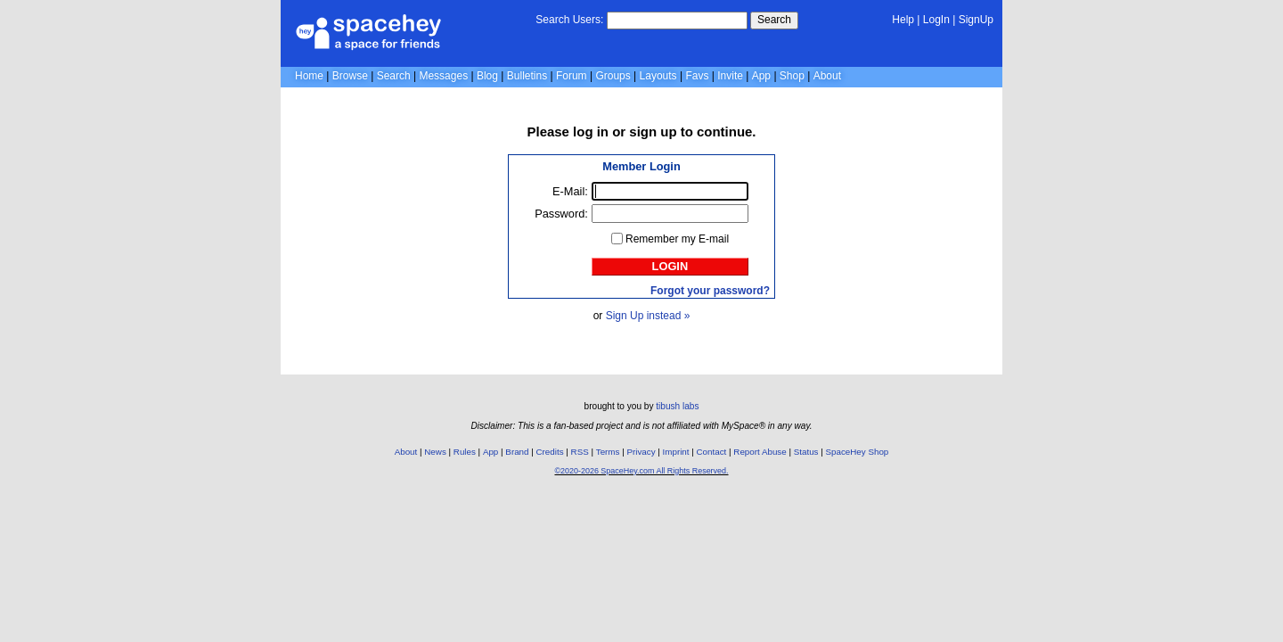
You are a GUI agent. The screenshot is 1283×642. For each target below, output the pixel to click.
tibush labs (677, 406)
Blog (487, 76)
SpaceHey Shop (857, 452)
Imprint (676, 452)
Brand (516, 452)
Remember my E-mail (677, 239)
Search (774, 19)
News (435, 452)
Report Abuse (759, 452)
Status (806, 452)
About (827, 76)
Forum (571, 76)
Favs (696, 76)
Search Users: (569, 19)
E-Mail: (570, 191)
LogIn (936, 19)
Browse (350, 76)
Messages (443, 76)
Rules (465, 452)
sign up (652, 131)
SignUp (976, 19)
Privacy (640, 452)
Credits (550, 452)
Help (903, 19)
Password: (561, 213)
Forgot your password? (710, 290)
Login (670, 266)
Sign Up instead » (648, 315)
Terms (608, 452)
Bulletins (527, 76)
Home (309, 76)
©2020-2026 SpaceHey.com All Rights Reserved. (641, 470)
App (761, 76)
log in (591, 131)
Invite (730, 76)
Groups (612, 76)
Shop (792, 76)
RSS (580, 452)
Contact (712, 452)
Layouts (658, 76)
